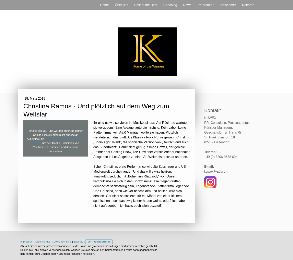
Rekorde (248, 5)
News (187, 5)
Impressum (26, 241)
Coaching (170, 5)
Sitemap (78, 241)
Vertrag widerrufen (98, 241)
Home (104, 5)
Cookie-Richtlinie (61, 241)
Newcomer (228, 5)
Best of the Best (145, 5)
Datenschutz (42, 241)
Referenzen (205, 5)
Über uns (121, 5)
